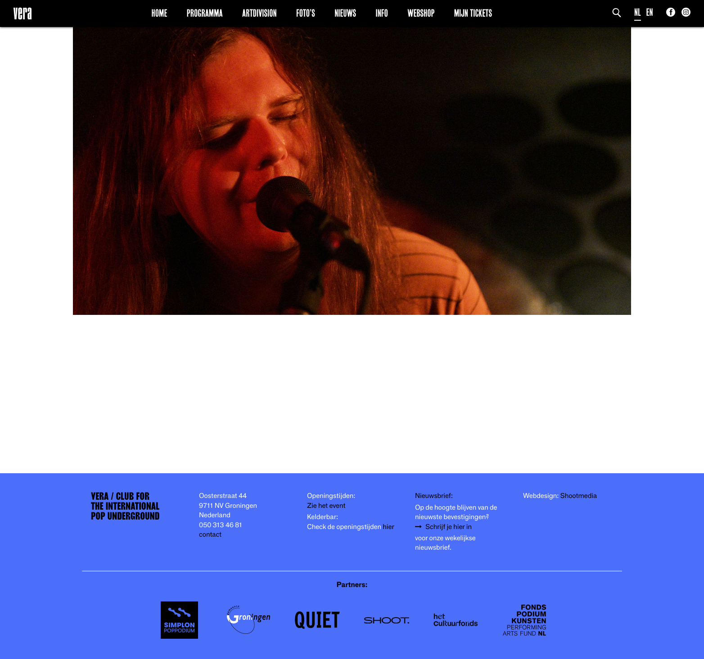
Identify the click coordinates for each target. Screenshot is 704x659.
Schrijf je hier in (448, 527)
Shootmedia (578, 496)
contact (210, 534)
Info (381, 13)
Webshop (420, 13)
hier (388, 527)
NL (637, 12)
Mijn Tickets (473, 13)
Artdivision (259, 13)
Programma (205, 13)
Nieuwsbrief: (434, 496)
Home (159, 13)
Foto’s (305, 13)
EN (649, 12)
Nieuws (345, 13)
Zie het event (326, 506)
